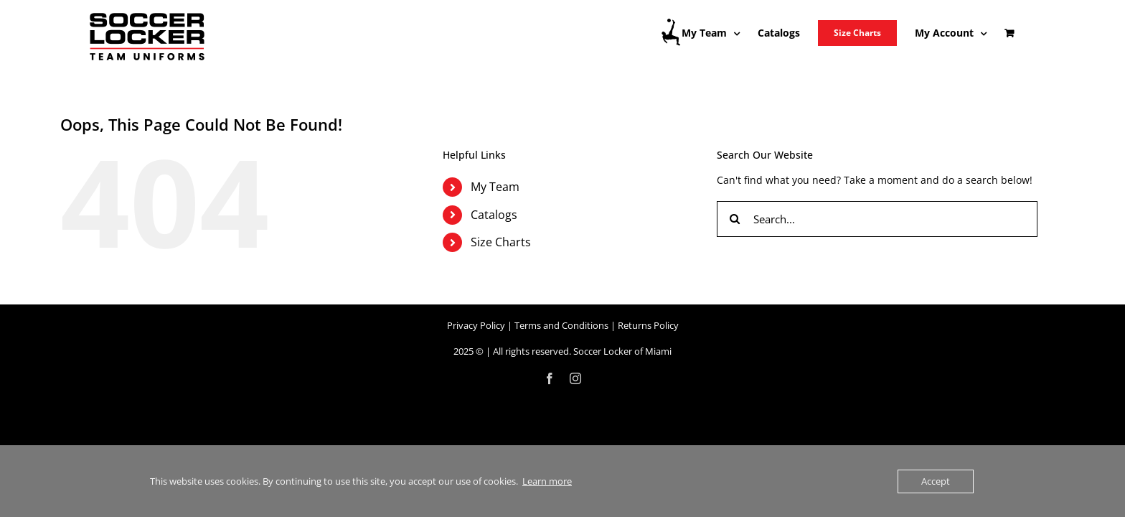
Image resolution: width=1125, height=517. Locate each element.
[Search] (735, 219)
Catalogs (494, 215)
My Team (495, 187)
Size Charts (501, 242)
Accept (935, 481)
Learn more (547, 481)
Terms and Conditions (561, 325)
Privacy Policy (476, 325)
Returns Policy (648, 325)
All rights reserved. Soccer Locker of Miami (582, 351)
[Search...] (877, 219)
